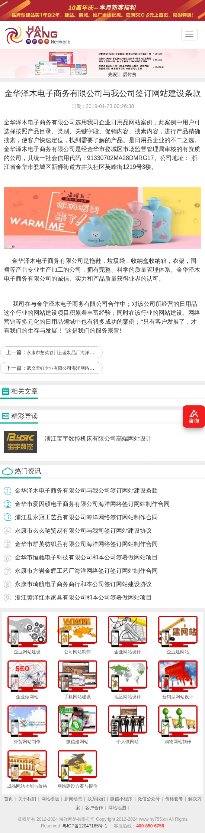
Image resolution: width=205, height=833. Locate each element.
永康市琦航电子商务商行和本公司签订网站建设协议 (83, 584)
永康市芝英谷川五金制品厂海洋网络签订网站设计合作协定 (85, 352)
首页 (8, 798)
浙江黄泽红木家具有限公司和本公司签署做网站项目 (83, 597)
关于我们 (27, 798)
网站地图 (117, 807)
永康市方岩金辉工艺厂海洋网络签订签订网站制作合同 (86, 571)
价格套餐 (174, 798)
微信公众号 (149, 798)
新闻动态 (73, 798)
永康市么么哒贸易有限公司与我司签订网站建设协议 (83, 530)
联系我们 (96, 798)
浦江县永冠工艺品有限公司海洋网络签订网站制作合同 (86, 517)
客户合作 (94, 807)
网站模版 (50, 798)
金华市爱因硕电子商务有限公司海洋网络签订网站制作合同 (92, 504)
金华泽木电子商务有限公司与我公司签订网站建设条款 (86, 490)
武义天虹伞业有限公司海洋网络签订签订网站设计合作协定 (85, 368)
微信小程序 (121, 798)
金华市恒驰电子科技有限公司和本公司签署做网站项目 (86, 557)
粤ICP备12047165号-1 (85, 826)
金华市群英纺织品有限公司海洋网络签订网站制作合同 (86, 544)
